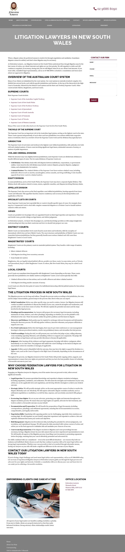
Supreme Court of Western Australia (23, 123)
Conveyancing (36, 20)
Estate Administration (91, 20)
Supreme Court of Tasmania (20, 116)
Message (93, 82)
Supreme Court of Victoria (20, 119)
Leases (49, 25)
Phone (92, 69)
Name (92, 62)
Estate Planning (110, 20)
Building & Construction (22, 25)
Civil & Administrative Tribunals (57, 20)
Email (92, 75)
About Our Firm (22, 20)
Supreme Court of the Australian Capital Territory (27, 99)
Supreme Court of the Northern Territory (25, 106)
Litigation (76, 25)
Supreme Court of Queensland (21, 109)
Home (11, 20)
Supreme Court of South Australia (22, 112)
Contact (76, 20)
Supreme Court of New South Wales (23, 102)
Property (104, 25)
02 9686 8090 (107, 9)
